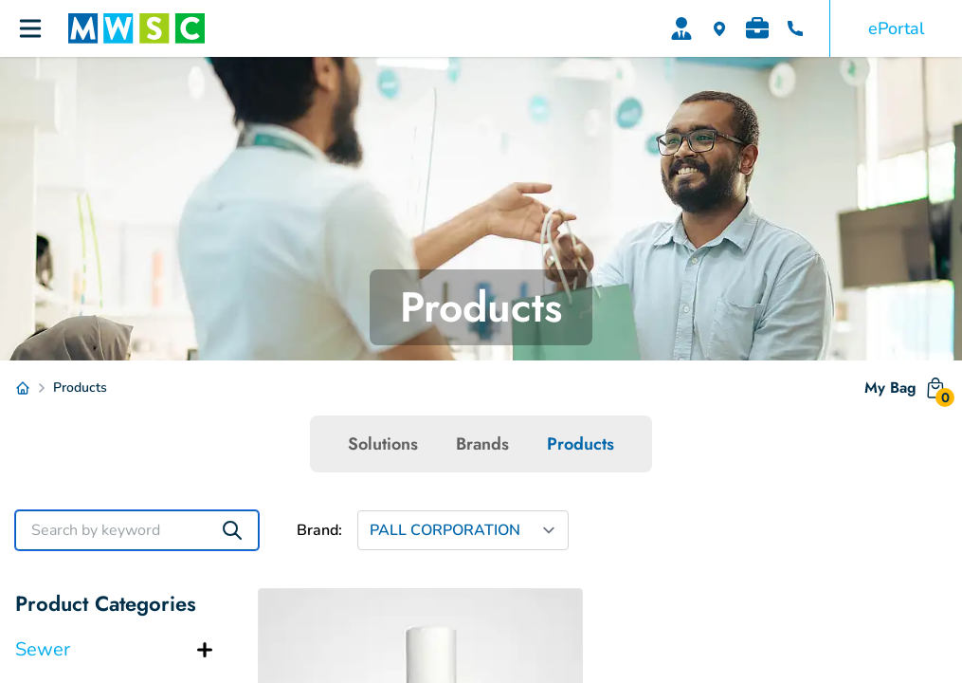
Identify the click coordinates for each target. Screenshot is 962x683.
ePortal (896, 28)
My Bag (905, 392)
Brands (482, 444)
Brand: (319, 530)
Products (580, 444)
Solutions (383, 444)
